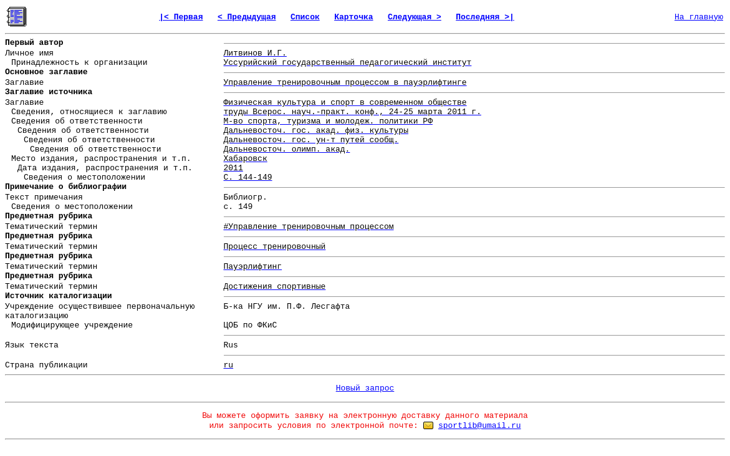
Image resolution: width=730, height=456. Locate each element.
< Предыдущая (247, 17)
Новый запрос (365, 388)
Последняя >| (485, 17)
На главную (699, 17)
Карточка (353, 17)
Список (305, 17)
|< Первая (181, 17)
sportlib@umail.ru (479, 425)
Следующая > (414, 17)
